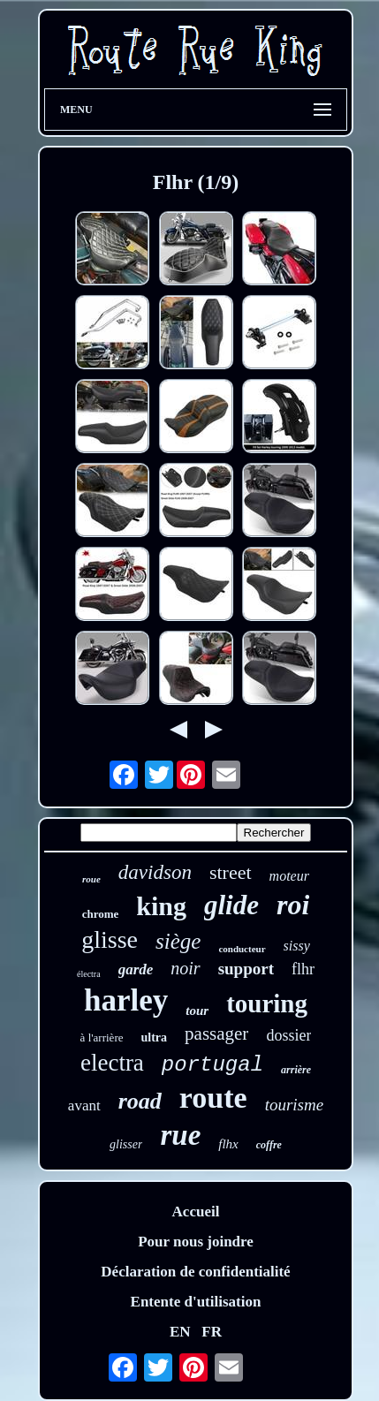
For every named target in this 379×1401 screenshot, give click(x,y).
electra (112, 1062)
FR (211, 1331)
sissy (297, 945)
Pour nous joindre (196, 1241)
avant (84, 1105)
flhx (228, 1144)
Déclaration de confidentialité (195, 1271)
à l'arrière (102, 1037)
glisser (126, 1144)
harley (126, 1000)
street (230, 872)
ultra (154, 1037)
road (140, 1101)
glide (231, 905)
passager (216, 1033)
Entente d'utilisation (196, 1301)
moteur (289, 875)
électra (89, 974)
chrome (100, 913)
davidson (155, 872)
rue (180, 1135)
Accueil (196, 1211)
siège (178, 941)
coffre (269, 1145)
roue (91, 879)
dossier (288, 1035)
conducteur (241, 948)
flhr (303, 969)
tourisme (294, 1104)
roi (293, 904)
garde (136, 969)
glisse (109, 939)
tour (197, 1010)
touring (266, 1003)
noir (185, 968)
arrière (296, 1070)
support (246, 968)
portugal (212, 1065)
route (213, 1097)
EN (180, 1331)
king (161, 905)
